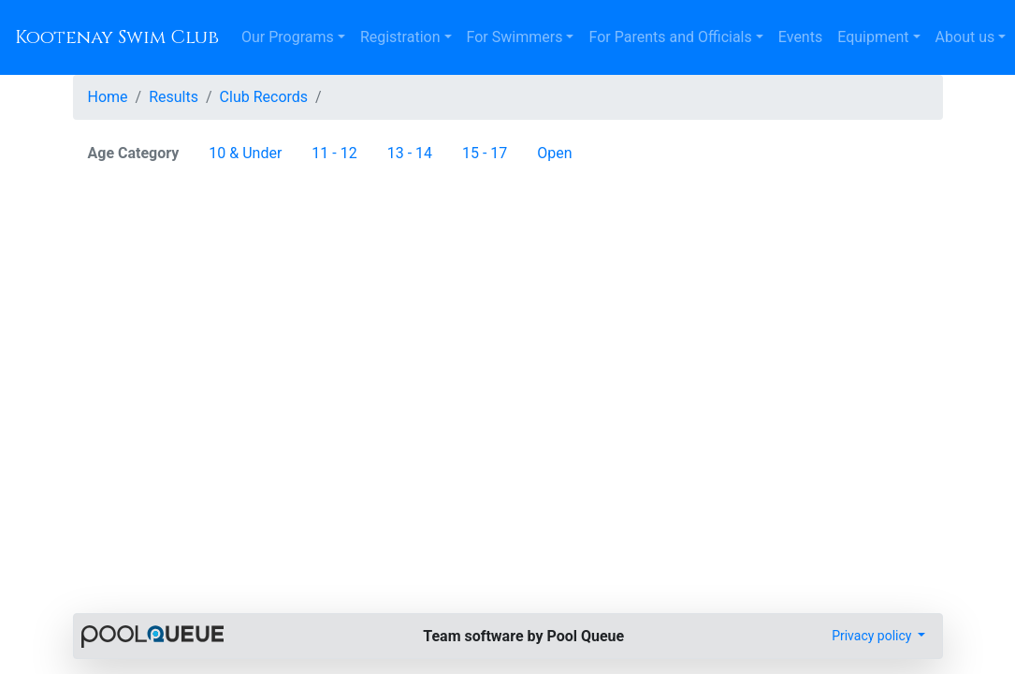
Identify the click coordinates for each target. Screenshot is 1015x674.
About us (965, 37)
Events (800, 37)
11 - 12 (334, 153)
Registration (400, 37)
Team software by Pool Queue (523, 636)
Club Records (264, 97)
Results (173, 97)
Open (554, 153)
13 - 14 (409, 153)
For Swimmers (515, 37)
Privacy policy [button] (873, 635)
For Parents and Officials (669, 37)
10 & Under (245, 153)
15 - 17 (484, 153)
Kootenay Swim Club (117, 37)
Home (108, 97)
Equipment (872, 37)
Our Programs (287, 37)
